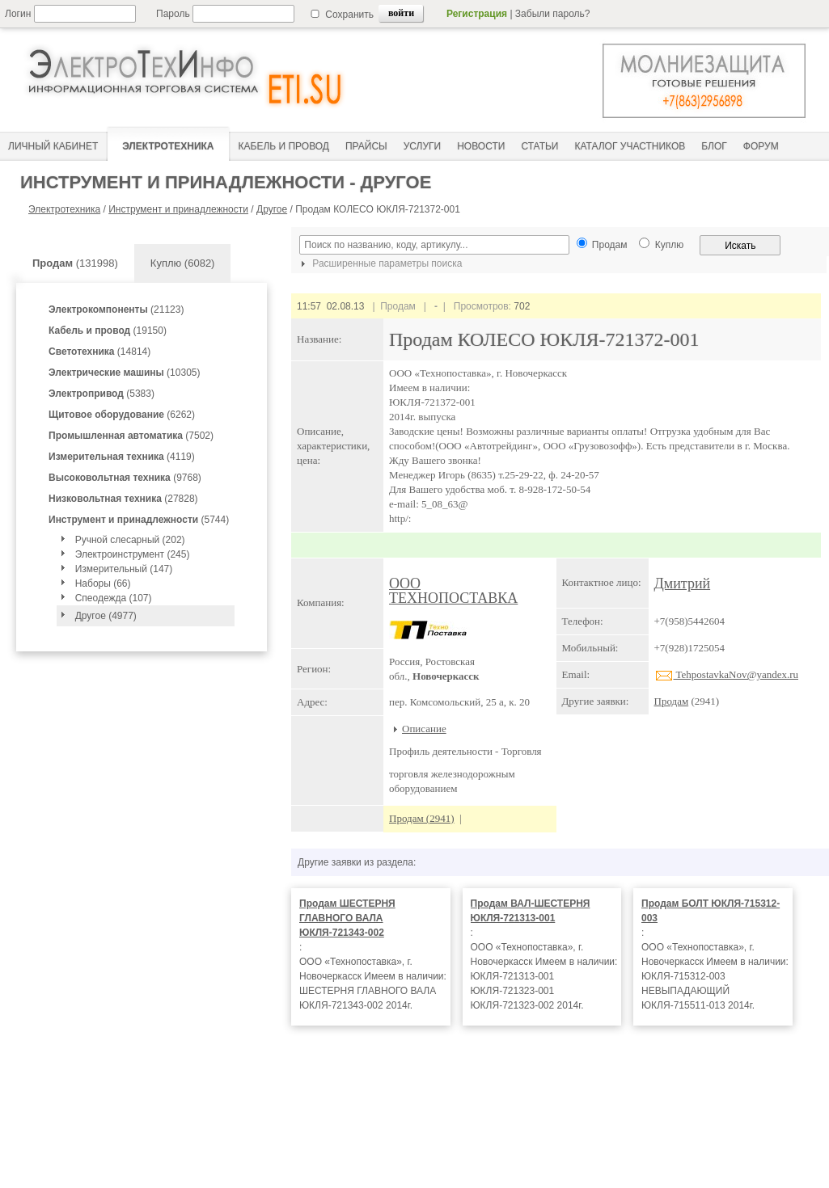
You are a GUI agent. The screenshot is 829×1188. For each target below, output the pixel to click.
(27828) (123, 498)
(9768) (125, 477)
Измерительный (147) (124, 569)
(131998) (75, 263)
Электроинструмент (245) (132, 554)
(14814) (99, 351)
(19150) (108, 330)
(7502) (131, 435)
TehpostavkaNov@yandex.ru (726, 674)
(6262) (122, 414)
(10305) (124, 372)
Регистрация (476, 13)
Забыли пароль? (552, 13)
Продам (671, 701)
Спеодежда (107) (113, 598)
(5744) (139, 519)
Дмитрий (682, 583)
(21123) (116, 309)
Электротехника (64, 209)
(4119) (122, 456)
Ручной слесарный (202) (130, 540)
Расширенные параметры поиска (379, 263)
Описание (424, 728)
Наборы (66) (103, 583)
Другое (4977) (106, 615)
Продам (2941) (422, 818)
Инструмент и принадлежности (178, 209)
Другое (271, 209)
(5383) (101, 393)
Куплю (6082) (182, 263)
